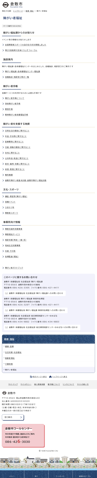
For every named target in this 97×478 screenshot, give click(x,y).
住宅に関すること (12, 153)
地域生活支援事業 (12, 245)
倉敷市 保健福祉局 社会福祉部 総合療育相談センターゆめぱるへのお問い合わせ (43, 327)
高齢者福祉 (10, 358)
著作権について (54, 384)
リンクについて (68, 384)
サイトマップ (13, 384)
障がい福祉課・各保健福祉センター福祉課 (22, 71)
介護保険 (9, 364)
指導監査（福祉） (12, 256)
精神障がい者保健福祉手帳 (16, 115)
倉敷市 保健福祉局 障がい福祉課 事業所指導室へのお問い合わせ (37, 310)
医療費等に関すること (14, 142)
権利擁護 (9, 175)
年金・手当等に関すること (16, 136)
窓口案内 (8, 417)
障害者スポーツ (11, 213)
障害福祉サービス (12, 234)
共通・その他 (10, 251)
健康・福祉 (30, 11)
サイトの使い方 (83, 384)
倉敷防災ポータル (85, 476)
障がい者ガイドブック (14, 268)
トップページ (18, 11)
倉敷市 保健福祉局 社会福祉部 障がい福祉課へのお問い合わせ (36, 293)
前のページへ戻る (40, 377)
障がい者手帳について (14, 98)
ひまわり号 (9, 207)
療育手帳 (9, 109)
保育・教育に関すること (15, 169)
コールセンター (60, 476)
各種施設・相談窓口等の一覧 (17, 77)
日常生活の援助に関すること (17, 131)
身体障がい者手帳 (12, 104)
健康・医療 (9, 346)
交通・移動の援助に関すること (17, 147)
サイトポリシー (25, 384)
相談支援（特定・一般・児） (16, 240)
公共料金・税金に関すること (17, 158)
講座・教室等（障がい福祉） (16, 196)
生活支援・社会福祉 (13, 352)
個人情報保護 (39, 384)
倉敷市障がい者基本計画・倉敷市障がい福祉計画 (25, 180)
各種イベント (10, 202)
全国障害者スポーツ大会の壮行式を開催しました (25, 45)
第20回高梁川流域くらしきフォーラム (21, 50)
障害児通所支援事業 (13, 229)
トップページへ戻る (59, 377)
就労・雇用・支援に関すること (17, 164)
